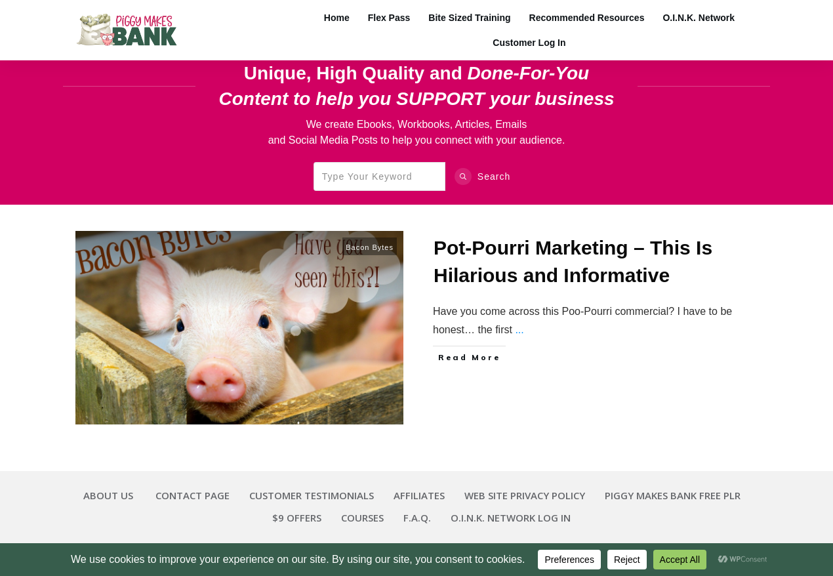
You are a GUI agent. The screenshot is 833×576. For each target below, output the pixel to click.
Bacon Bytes (370, 247)
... (519, 329)
